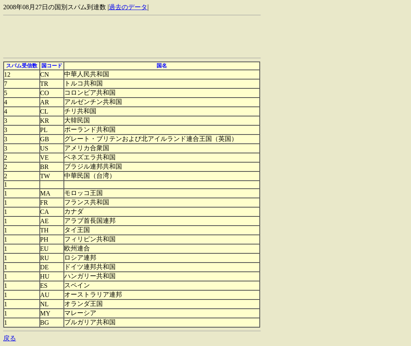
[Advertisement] (149, 36)
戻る (9, 338)
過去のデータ (128, 7)
